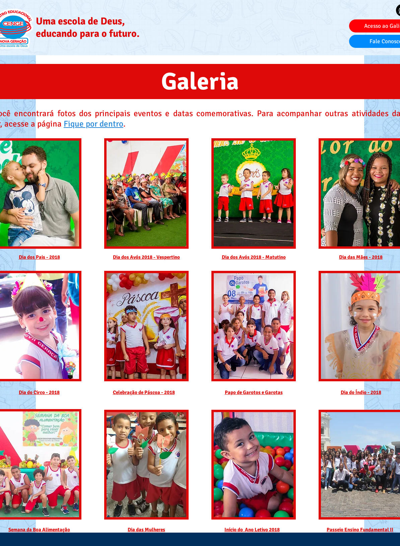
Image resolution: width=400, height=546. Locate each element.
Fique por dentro (93, 124)
